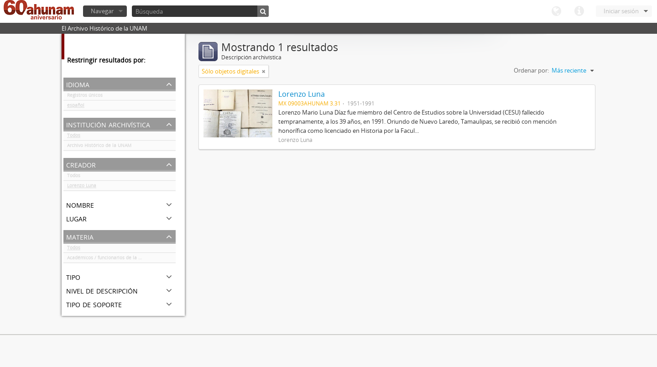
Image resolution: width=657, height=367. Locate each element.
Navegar (102, 11)
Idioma (556, 11)
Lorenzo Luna (81, 187)
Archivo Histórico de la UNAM (99, 147)
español (75, 107)
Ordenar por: (531, 70)
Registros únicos (85, 97)
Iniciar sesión (621, 11)
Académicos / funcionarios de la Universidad (115, 259)
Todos (73, 137)
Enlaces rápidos (579, 11)
